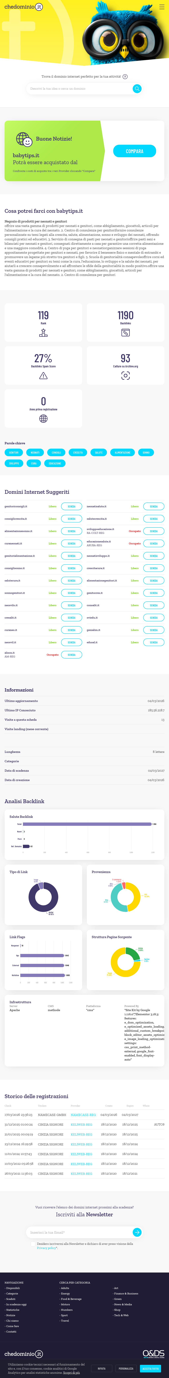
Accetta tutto (151, 1368)
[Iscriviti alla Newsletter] (137, 1232)
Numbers (66, 1310)
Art (115, 1288)
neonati (35, 452)
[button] (161, 6)
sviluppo (14, 463)
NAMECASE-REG (83, 1115)
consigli (56, 452)
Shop (116, 1310)
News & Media (122, 1304)
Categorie (11, 1293)
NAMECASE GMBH (52, 1115)
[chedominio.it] (24, 7)
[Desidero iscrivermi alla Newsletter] (33, 1244)
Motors (64, 1304)
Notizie (10, 1315)
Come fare (12, 1326)
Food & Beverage (70, 1299)
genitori (13, 452)
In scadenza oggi (16, 1304)
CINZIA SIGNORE (50, 1124)
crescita (78, 452)
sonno (146, 452)
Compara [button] (134, 151)
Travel (64, 1321)
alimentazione (122, 452)
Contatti (10, 1332)
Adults (64, 1288)
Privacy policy (46, 1248)
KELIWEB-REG (81, 1124)
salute (98, 452)
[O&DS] (153, 1354)
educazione (55, 463)
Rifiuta (101, 1368)
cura (33, 463)
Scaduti (10, 1299)
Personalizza (126, 1368)
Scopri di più (71, 1373)
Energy (64, 1293)
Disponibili (12, 1288)
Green (117, 1299)
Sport (63, 1315)
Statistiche (12, 1310)
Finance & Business (125, 1293)
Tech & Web (121, 1315)
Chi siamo (12, 1321)
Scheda (71, 506)
